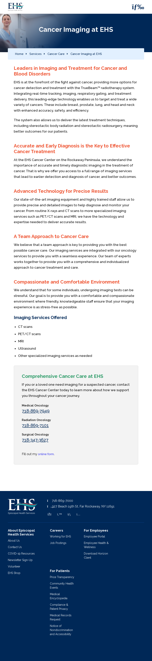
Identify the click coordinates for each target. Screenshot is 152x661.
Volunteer (14, 566)
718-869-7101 (35, 425)
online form (46, 454)
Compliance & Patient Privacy (59, 606)
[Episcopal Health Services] (13, 7)
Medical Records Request (60, 617)
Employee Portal (94, 536)
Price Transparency (62, 577)
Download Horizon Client (96, 555)
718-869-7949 (35, 410)
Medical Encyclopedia (58, 596)
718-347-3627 (35, 439)
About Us (14, 540)
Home (19, 54)
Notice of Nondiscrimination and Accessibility (61, 630)
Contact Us (15, 547)
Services (35, 54)
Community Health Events (62, 585)
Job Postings (58, 543)
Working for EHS (60, 536)
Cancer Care (56, 54)
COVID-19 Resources (21, 553)
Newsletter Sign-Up (20, 560)
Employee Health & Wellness (96, 545)
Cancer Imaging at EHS (86, 54)
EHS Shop (14, 573)
